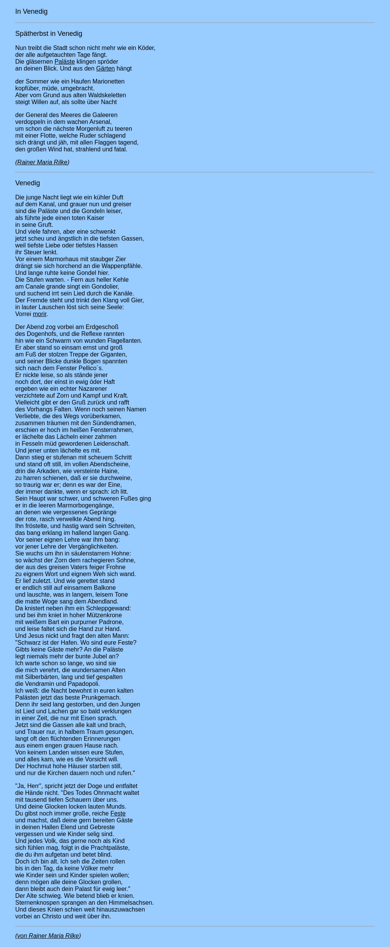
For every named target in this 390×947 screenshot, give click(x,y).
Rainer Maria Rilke (42, 162)
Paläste (64, 61)
